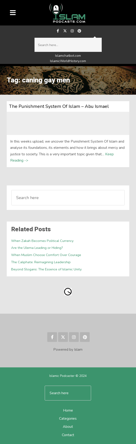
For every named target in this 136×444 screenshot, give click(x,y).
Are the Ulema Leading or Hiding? (37, 247)
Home (68, 410)
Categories (68, 418)
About (68, 426)
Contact (68, 435)
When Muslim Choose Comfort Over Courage (46, 255)
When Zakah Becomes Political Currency (42, 240)
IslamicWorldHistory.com (68, 61)
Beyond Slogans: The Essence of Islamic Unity (46, 269)
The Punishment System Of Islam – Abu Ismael (59, 106)
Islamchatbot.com (68, 55)
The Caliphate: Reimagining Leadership (41, 262)
